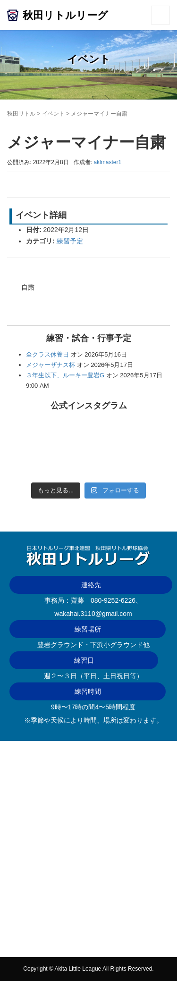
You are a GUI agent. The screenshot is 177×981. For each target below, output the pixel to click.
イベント (53, 113)
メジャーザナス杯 (50, 364)
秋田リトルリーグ (65, 15)
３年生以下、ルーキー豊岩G (65, 375)
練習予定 (70, 241)
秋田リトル (21, 113)
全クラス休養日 (47, 354)
